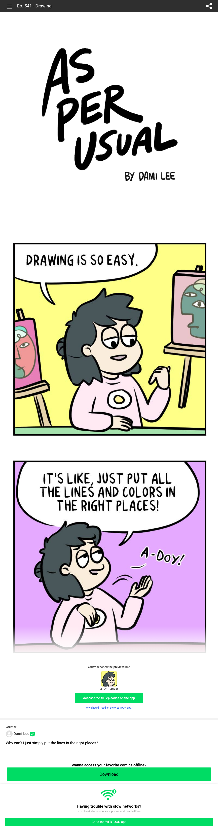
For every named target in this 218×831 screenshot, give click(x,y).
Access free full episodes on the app (109, 698)
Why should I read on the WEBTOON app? (109, 707)
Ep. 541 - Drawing (34, 5)
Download (108, 774)
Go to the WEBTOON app (109, 822)
